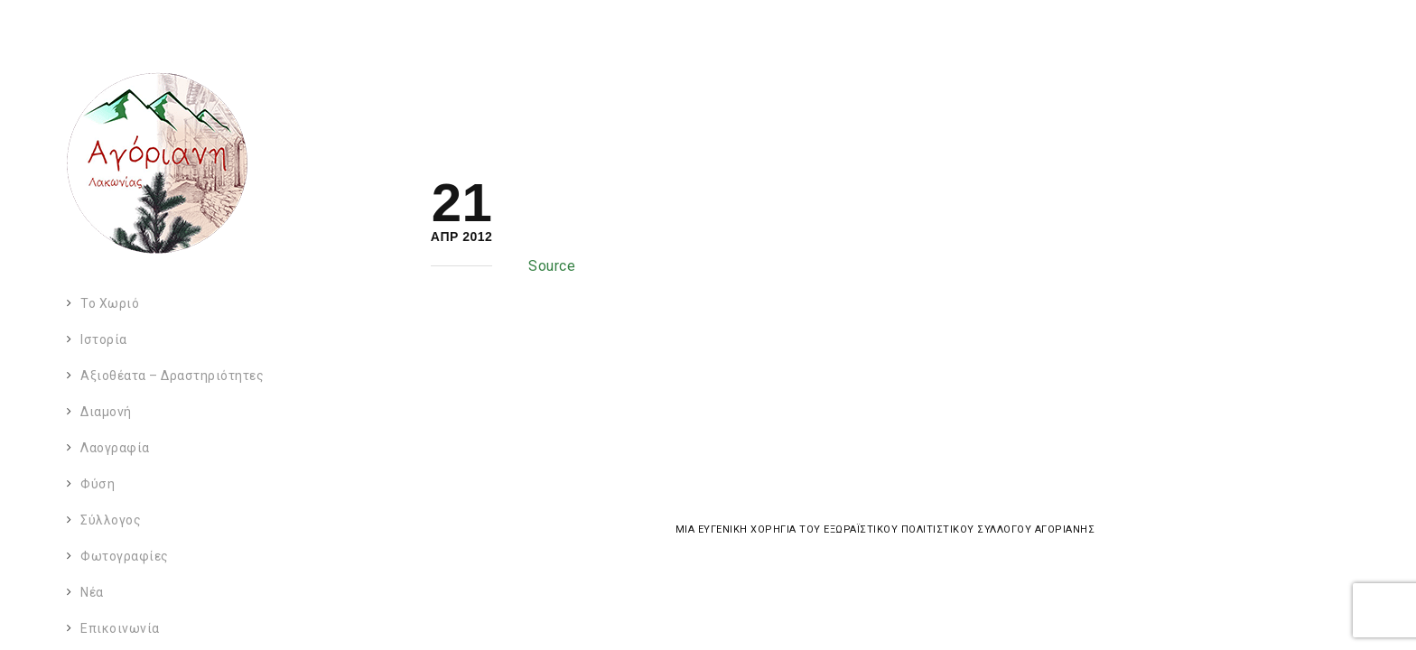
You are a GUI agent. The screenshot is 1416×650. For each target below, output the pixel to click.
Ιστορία (103, 339)
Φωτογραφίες (124, 556)
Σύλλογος (110, 520)
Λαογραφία (115, 448)
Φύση (97, 484)
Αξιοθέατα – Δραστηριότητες (172, 375)
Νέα (92, 592)
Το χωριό (109, 303)
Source (551, 265)
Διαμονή (106, 411)
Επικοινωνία (120, 628)
